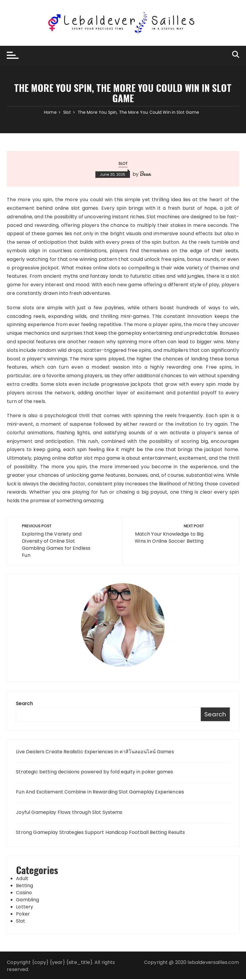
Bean (145, 173)
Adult (22, 878)
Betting (24, 885)
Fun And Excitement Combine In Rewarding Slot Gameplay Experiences (100, 792)
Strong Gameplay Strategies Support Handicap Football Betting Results (100, 832)
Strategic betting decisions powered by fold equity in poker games (94, 772)
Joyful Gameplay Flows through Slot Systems (69, 812)
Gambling (27, 899)
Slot (123, 163)
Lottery (24, 906)
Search (24, 703)
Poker (23, 913)
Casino (24, 892)
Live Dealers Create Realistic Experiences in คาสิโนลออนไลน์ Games (95, 752)
